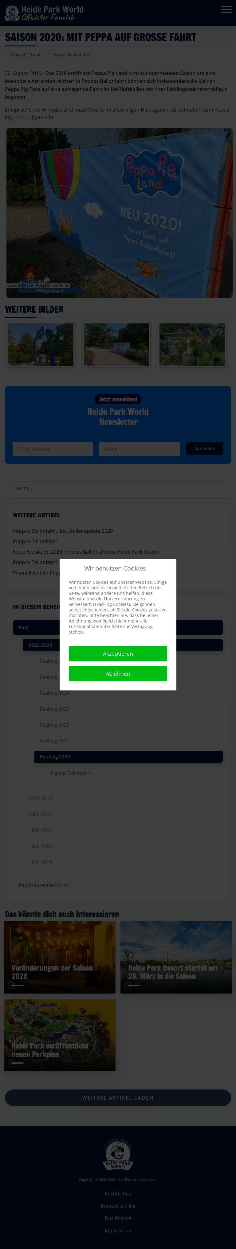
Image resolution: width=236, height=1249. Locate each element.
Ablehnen (118, 673)
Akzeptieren (118, 653)
